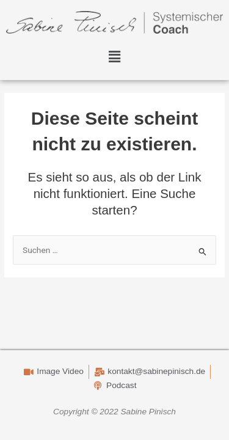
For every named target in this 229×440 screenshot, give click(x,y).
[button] (114, 57)
